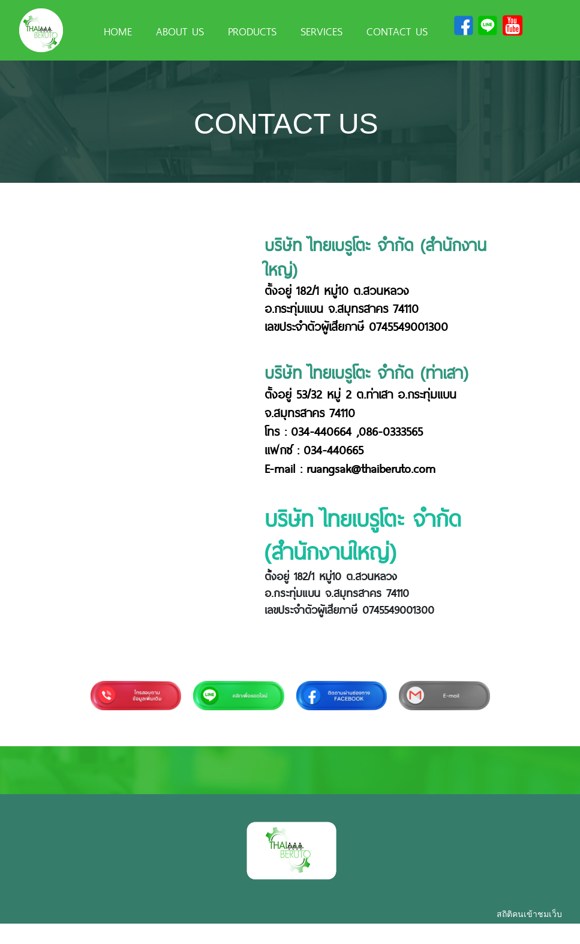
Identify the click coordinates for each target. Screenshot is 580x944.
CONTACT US (397, 30)
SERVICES (321, 30)
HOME (118, 30)
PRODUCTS (252, 30)
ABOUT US (180, 30)
